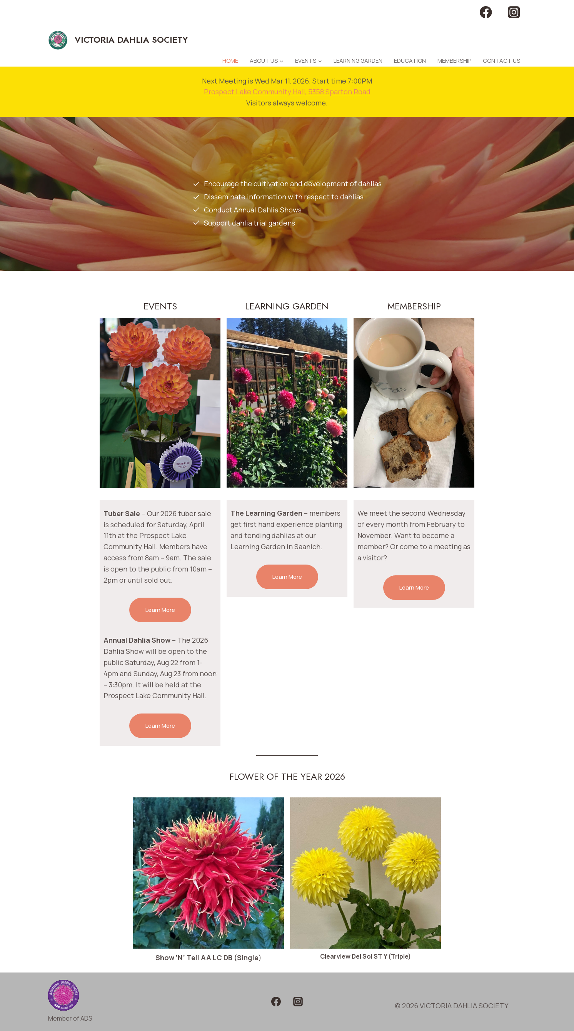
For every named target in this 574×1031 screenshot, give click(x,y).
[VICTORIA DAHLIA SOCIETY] (118, 40)
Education (410, 61)
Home (230, 61)
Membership (454, 61)
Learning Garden (358, 61)
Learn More (160, 610)
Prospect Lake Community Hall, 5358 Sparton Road (287, 91)
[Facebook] (486, 12)
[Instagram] (514, 12)
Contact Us (501, 61)
